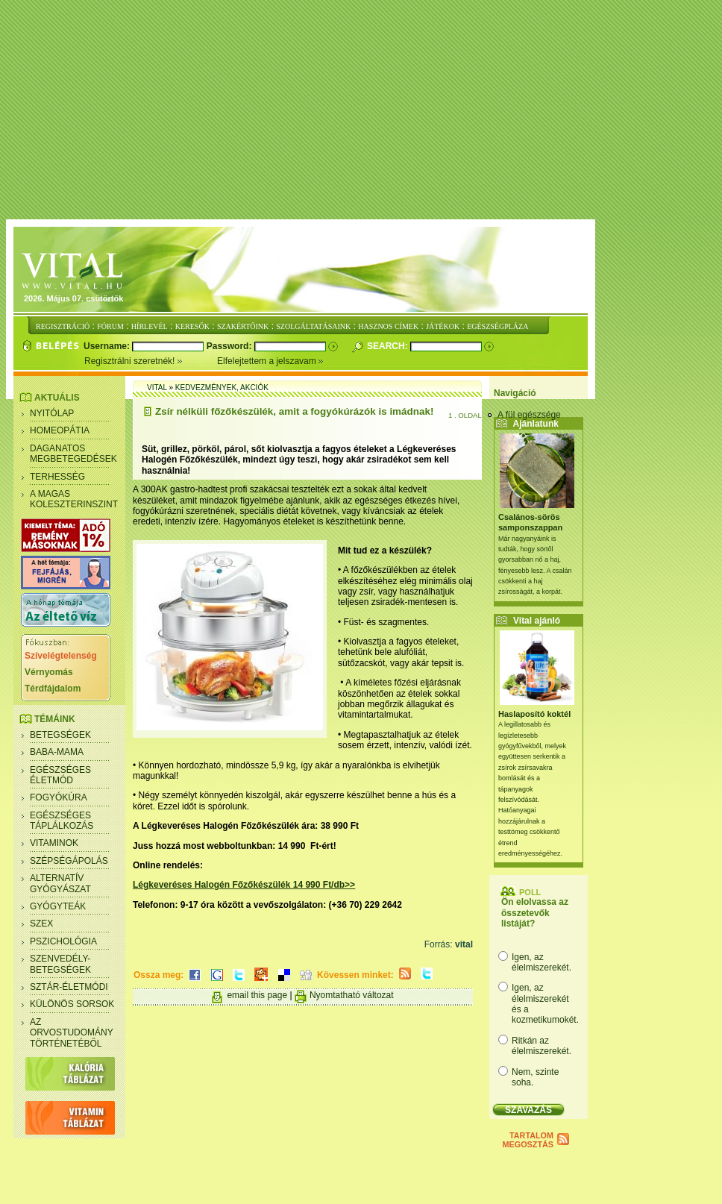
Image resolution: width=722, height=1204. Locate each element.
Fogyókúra (58, 797)
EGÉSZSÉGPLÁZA (497, 326)
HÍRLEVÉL (149, 326)
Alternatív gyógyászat (60, 883)
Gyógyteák (58, 906)
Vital (157, 387)
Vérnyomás (49, 672)
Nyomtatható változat (352, 995)
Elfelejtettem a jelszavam (270, 361)
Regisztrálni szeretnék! (150, 361)
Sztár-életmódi (69, 987)
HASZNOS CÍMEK (388, 326)
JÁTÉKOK (442, 326)
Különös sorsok (72, 1004)
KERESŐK (192, 326)
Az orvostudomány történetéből (71, 1033)
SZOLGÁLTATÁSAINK (313, 326)
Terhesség (57, 476)
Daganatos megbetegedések (73, 453)
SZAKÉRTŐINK (243, 326)
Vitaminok (54, 843)
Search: (388, 346)
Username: (108, 346)
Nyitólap (52, 413)
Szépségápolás (69, 861)
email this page (257, 995)
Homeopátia (60, 430)
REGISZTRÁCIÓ (63, 326)
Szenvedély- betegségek (60, 963)
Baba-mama (57, 752)
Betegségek (60, 735)
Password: (230, 346)
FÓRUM (110, 326)
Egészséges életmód (60, 775)
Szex (41, 923)
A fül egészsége (529, 415)
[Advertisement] (364, 110)
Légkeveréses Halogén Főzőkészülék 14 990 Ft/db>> (244, 885)
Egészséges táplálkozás (61, 820)
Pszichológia (63, 941)
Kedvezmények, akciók (222, 387)
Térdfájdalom (53, 688)
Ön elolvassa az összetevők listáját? (534, 913)
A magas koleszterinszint (74, 499)
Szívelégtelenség (61, 655)
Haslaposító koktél (534, 713)
